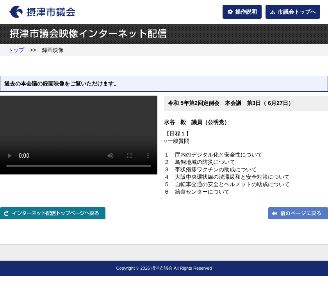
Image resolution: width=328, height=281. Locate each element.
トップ (16, 50)
